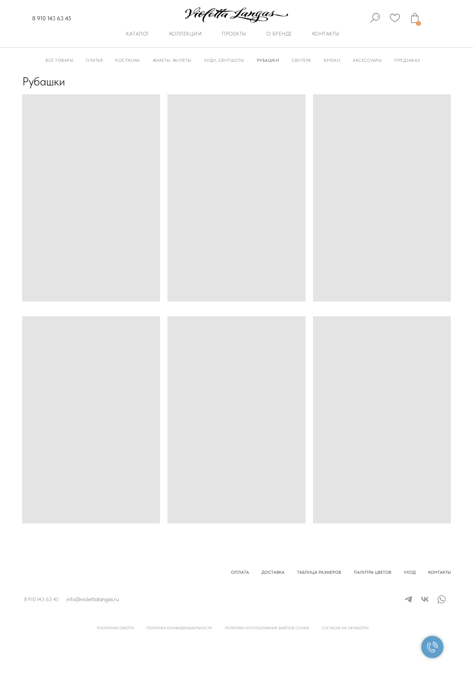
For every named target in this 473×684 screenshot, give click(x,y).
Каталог (137, 34)
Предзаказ (407, 60)
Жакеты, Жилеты (172, 60)
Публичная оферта (115, 628)
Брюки (332, 60)
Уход (410, 572)
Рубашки (268, 60)
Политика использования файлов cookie (267, 628)
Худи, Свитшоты (224, 60)
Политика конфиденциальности (179, 628)
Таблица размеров (319, 572)
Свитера (301, 60)
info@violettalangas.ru (93, 599)
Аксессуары (367, 60)
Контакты (326, 34)
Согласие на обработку (345, 628)
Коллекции (185, 34)
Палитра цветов (372, 572)
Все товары (59, 60)
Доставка (273, 572)
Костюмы (127, 60)
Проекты (234, 34)
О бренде (279, 34)
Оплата (240, 572)
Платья (94, 60)
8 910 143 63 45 (51, 18)
